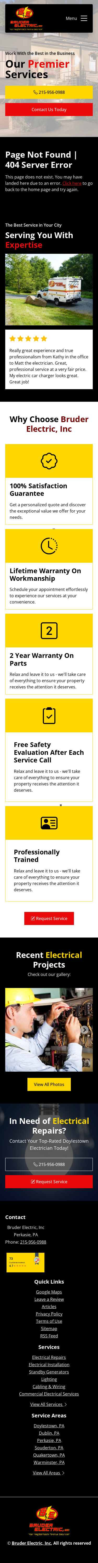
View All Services (49, 1404)
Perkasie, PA (49, 1440)
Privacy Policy (49, 1314)
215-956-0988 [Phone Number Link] (49, 92)
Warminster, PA (49, 1462)
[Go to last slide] (13, 1030)
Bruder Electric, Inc (31, 1543)
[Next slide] (84, 1030)
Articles (49, 1306)
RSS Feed (49, 1336)
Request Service (49, 918)
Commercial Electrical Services (49, 1394)
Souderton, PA (49, 1448)
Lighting (49, 1379)
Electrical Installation (49, 1364)
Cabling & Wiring (49, 1386)
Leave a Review (49, 1299)
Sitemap (49, 1328)
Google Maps (49, 1292)
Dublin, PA (49, 1433)
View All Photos (49, 1084)
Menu (77, 18)
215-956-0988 (33, 1242)
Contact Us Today (49, 109)
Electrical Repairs (49, 1357)
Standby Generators (49, 1372)
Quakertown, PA (49, 1455)
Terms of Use (49, 1321)
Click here (72, 183)
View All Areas (49, 1473)
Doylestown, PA (49, 1426)
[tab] (43, 1067)
